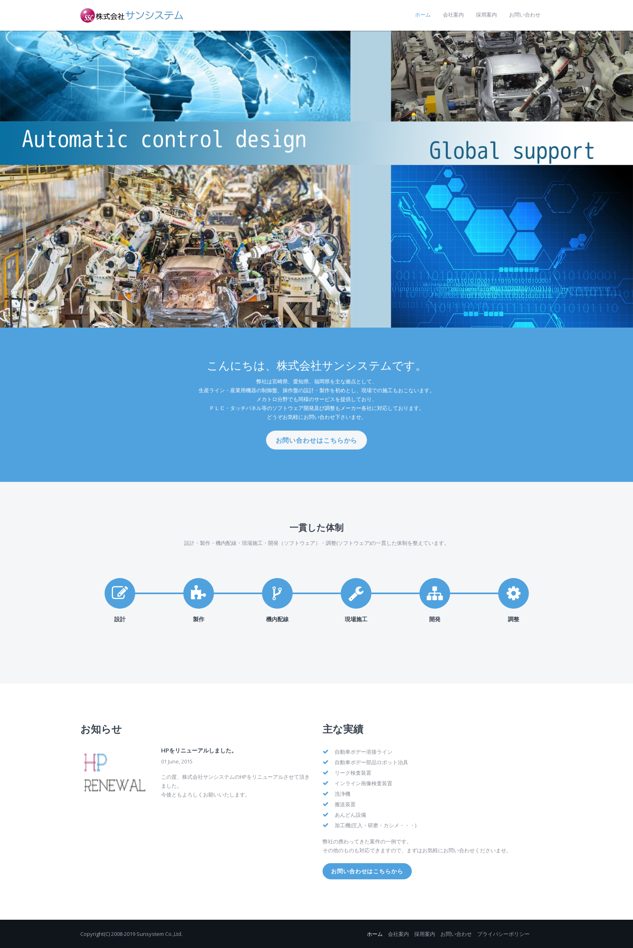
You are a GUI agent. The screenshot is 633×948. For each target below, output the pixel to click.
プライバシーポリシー (503, 933)
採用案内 (424, 933)
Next (622, 179)
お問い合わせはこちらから (317, 440)
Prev (10, 179)
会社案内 (398, 933)
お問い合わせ (456, 933)
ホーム (375, 933)
